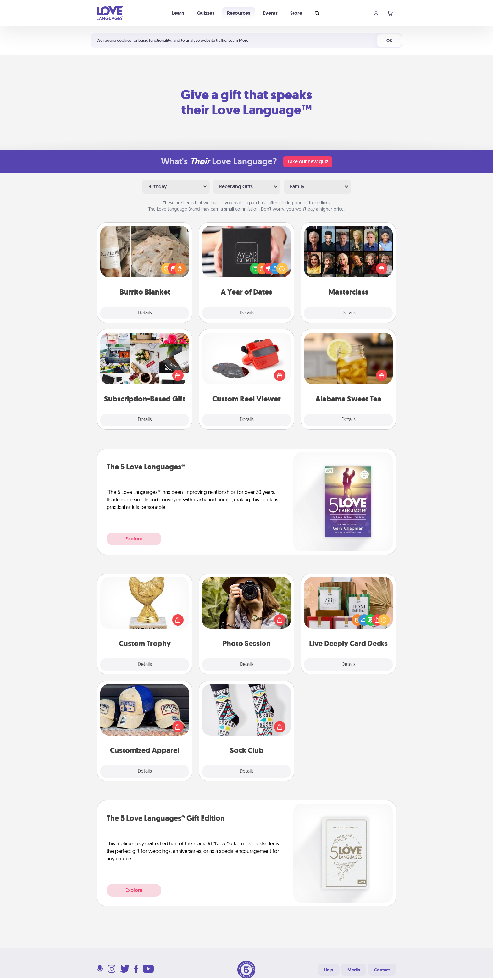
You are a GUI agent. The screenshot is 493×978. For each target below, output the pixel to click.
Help (328, 970)
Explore (133, 538)
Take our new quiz (307, 161)
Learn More (238, 40)
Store (296, 13)
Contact (382, 970)
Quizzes (205, 13)
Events (270, 13)
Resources (238, 13)
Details (145, 313)
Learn (178, 13)
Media (353, 970)
